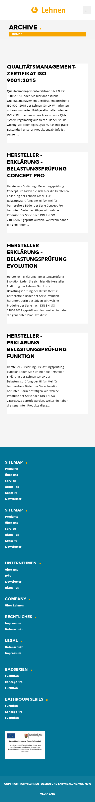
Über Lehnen (14, 605)
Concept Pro (14, 682)
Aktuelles (12, 487)
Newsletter (13, 499)
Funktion (11, 688)
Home (16, 34)
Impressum (13, 623)
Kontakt (11, 493)
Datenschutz (14, 629)
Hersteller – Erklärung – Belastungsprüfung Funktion (37, 346)
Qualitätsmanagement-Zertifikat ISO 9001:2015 (41, 73)
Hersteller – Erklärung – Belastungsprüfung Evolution (37, 256)
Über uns (11, 475)
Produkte (11, 469)
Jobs (8, 575)
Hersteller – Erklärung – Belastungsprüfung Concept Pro (37, 165)
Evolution (12, 676)
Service (10, 481)
